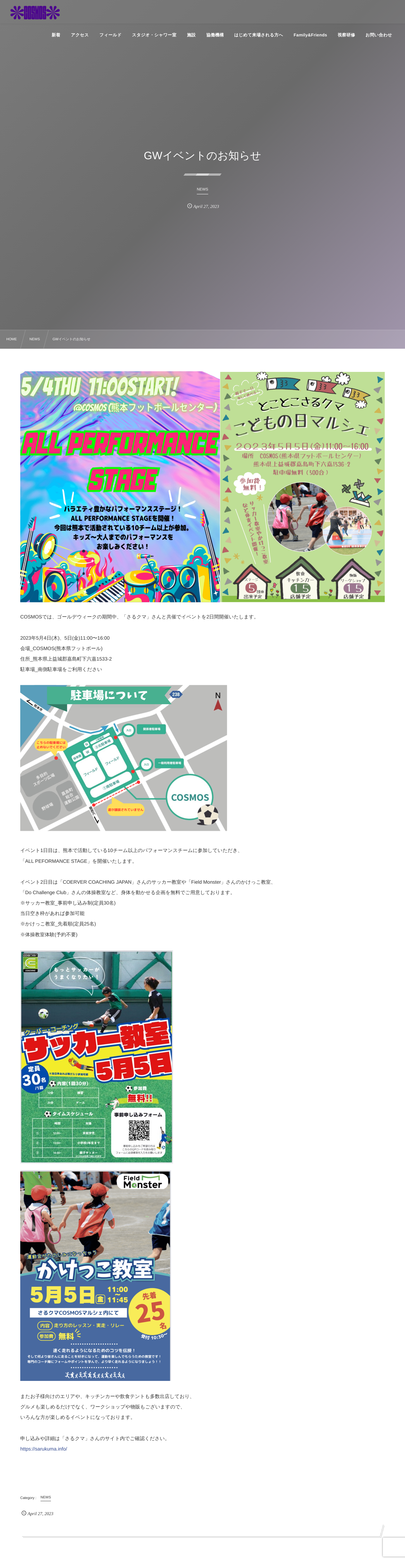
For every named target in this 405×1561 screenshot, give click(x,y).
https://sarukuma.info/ (43, 1449)
